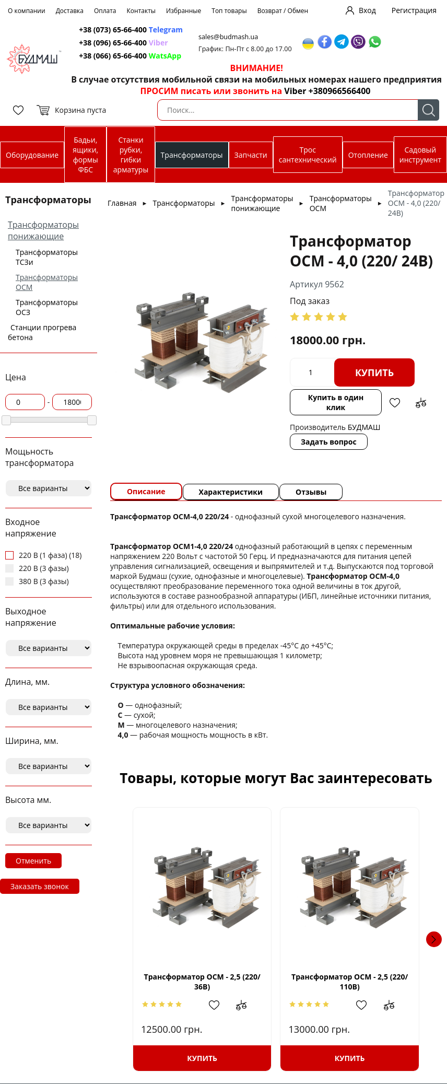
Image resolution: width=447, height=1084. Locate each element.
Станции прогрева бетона (42, 332)
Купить (374, 372)
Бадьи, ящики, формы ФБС (85, 154)
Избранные (183, 10)
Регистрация (414, 10)
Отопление (368, 155)
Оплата (105, 10)
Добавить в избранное (395, 403)
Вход (367, 10)
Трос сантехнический (308, 155)
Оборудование (32, 155)
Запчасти (250, 155)
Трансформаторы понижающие (43, 230)
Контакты (141, 10)
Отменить (33, 861)
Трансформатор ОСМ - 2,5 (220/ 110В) (349, 982)
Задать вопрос (329, 442)
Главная (122, 203)
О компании (26, 10)
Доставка (70, 10)
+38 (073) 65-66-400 (113, 29)
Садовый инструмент (420, 155)
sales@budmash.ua (228, 36)
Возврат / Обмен (283, 10)
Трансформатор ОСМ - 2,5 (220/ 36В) (202, 982)
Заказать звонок (39, 886)
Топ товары (228, 10)
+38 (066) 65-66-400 (113, 56)
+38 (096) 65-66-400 (113, 43)
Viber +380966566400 (327, 91)
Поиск (428, 110)
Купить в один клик (335, 402)
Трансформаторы (192, 155)
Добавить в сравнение (421, 403)
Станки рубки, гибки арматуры (130, 154)
